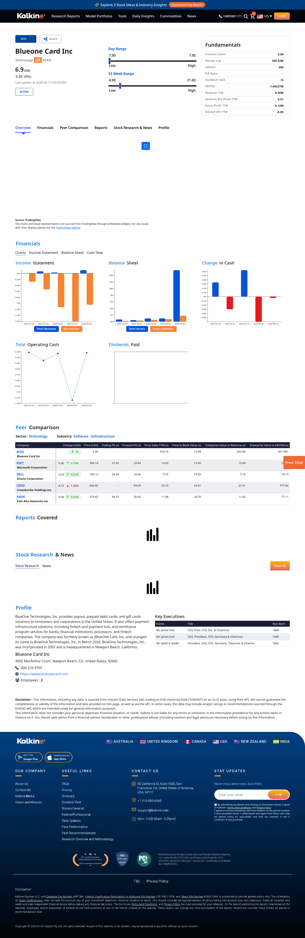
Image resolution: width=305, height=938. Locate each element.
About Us (21, 784)
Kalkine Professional (76, 814)
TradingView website (68, 227)
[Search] (246, 16)
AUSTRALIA (120, 741)
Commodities (171, 16)
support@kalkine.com (153, 810)
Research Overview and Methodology (88, 839)
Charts (20, 252)
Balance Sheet (72, 252)
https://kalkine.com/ (31, 900)
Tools (122, 16)
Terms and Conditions (239, 807)
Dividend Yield (71, 802)
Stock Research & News (133, 127)
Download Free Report (187, 5)
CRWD (21, 485)
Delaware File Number (59, 896)
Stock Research (27, 565)
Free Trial (294, 462)
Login (282, 16)
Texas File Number (192, 896)
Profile (163, 127)
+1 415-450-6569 (149, 800)
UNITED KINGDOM (159, 741)
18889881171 (230, 16)
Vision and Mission (28, 802)
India (281, 741)
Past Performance (74, 827)
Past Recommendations (79, 833)
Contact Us (23, 790)
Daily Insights (143, 16)
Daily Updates (71, 820)
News (191, 16)
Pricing (67, 790)
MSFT (20, 463)
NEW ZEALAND (250, 741)
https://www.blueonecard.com (44, 674)
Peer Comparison (74, 127)
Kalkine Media (24, 796)
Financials (45, 127)
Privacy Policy (263, 807)
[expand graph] (145, 146)
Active (24, 92)
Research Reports (66, 16)
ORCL (20, 474)
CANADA (195, 741)
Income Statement (43, 252)
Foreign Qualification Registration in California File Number (120, 896)
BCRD (20, 451)
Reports (100, 127)
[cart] (252, 16)
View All (280, 565)
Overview (23, 127)
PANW (21, 496)
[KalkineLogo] (31, 16)
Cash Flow (95, 252)
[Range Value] (152, 61)
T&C (137, 881)
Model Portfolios (99, 16)
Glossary (68, 796)
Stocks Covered (73, 808)
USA (220, 741)
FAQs (65, 784)
